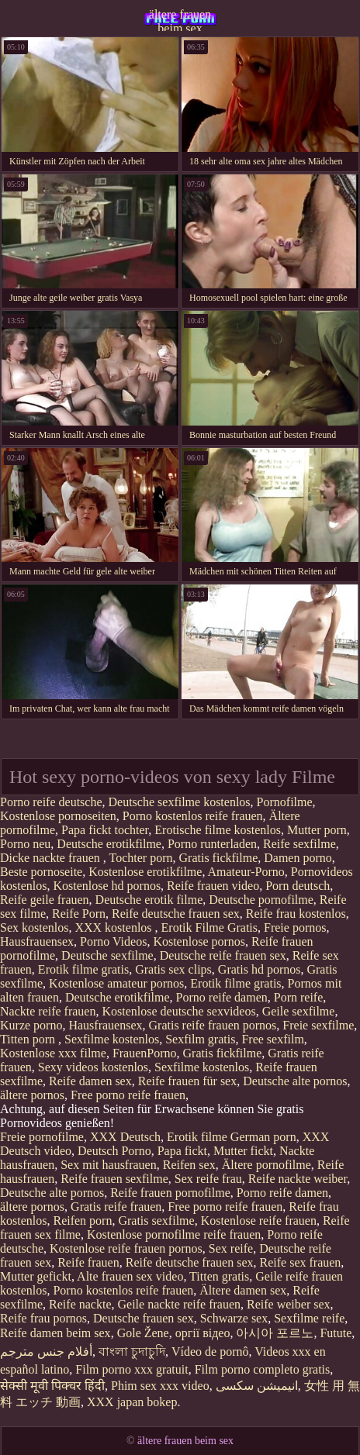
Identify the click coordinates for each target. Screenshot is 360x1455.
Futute (335, 1332)
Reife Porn (79, 913)
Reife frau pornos (43, 1318)
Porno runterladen (212, 843)
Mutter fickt (243, 1150)
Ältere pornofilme (266, 1164)
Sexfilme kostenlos (111, 1039)
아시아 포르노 (274, 1332)
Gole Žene (143, 1332)
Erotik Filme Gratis (209, 927)
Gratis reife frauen (116, 1206)
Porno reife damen (222, 997)
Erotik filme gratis (83, 969)
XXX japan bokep (132, 1401)
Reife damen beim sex (55, 1332)
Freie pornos (295, 927)
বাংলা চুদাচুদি (132, 1351)
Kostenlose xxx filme (53, 1053)
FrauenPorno (144, 1053)
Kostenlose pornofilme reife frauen (174, 1234)
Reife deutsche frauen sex (176, 913)
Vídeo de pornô (210, 1351)
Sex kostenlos (34, 927)
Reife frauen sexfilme (114, 1178)
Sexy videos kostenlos (93, 1067)
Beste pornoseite (41, 871)
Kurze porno (31, 1025)
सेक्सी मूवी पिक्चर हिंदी (52, 1385)
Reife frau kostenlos (296, 913)
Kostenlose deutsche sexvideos (178, 1011)
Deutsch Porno (114, 1150)
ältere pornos (32, 1095)
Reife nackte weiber (297, 1178)
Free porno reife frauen (128, 1095)
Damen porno (298, 857)
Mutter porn (317, 829)
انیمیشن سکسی (257, 1385)
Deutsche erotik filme (149, 899)
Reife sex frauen (300, 1262)
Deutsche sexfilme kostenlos (180, 802)
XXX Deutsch (125, 1136)
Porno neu (25, 843)
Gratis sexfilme (156, 1220)
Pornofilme (285, 802)
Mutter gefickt (35, 1276)
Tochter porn (141, 857)
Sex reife (231, 1248)
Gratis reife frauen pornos (213, 1025)
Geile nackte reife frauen (179, 1304)
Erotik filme (197, 1136)
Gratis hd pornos (259, 969)
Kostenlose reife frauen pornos (126, 1248)
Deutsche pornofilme (261, 899)
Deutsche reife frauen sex (223, 955)
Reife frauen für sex (187, 1081)
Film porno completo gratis (263, 1369)
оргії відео (202, 1332)
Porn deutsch (297, 885)
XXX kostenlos (114, 927)
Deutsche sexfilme (107, 955)
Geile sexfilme (298, 1011)
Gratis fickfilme (218, 857)
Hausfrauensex (37, 941)
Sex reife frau (208, 1178)
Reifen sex (189, 1164)
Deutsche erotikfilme (109, 843)
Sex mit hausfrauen (109, 1164)
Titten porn (29, 1039)
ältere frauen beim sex (180, 19)
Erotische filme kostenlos (217, 829)
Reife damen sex (90, 1081)
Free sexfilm (272, 1039)
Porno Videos (113, 941)
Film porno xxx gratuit (131, 1369)
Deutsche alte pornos (295, 1081)
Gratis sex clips (173, 969)
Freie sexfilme (318, 1025)
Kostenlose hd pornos (107, 885)
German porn (263, 1136)
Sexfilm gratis (200, 1039)
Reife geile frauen (44, 899)
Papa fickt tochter (104, 829)
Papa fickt (182, 1150)
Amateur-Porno (246, 871)
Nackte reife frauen (47, 1011)
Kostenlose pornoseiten (58, 815)
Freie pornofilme (42, 1136)
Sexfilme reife (309, 1318)
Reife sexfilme (299, 843)
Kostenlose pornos (199, 941)
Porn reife (299, 997)
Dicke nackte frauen (51, 857)
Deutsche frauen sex (143, 1318)
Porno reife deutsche (51, 802)
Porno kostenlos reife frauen (193, 815)
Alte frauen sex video (130, 1276)
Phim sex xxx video (160, 1385)
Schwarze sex (234, 1318)
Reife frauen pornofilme (170, 1192)
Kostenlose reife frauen (259, 1220)
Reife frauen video (213, 885)
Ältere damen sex (242, 1290)
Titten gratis (219, 1276)
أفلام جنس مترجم (46, 1351)
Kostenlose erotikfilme (145, 871)
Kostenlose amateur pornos (116, 983)
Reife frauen (88, 1262)
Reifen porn (82, 1220)
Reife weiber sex (289, 1304)
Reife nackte (80, 1304)
